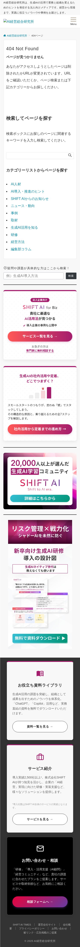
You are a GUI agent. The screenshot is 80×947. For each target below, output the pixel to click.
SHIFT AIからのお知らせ (30, 199)
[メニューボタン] (73, 21)
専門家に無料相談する (40, 351)
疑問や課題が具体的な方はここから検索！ (37, 268)
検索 (71, 275)
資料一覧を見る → (40, 726)
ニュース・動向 (23, 206)
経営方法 (18, 242)
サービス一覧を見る (38, 336)
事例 (14, 213)
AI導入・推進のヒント (28, 191)
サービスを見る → (40, 819)
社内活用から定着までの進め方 (38, 429)
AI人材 (16, 184)
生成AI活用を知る (24, 227)
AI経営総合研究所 (44, 940)
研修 (14, 235)
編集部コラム (21, 249)
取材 (14, 220)
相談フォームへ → (40, 901)
